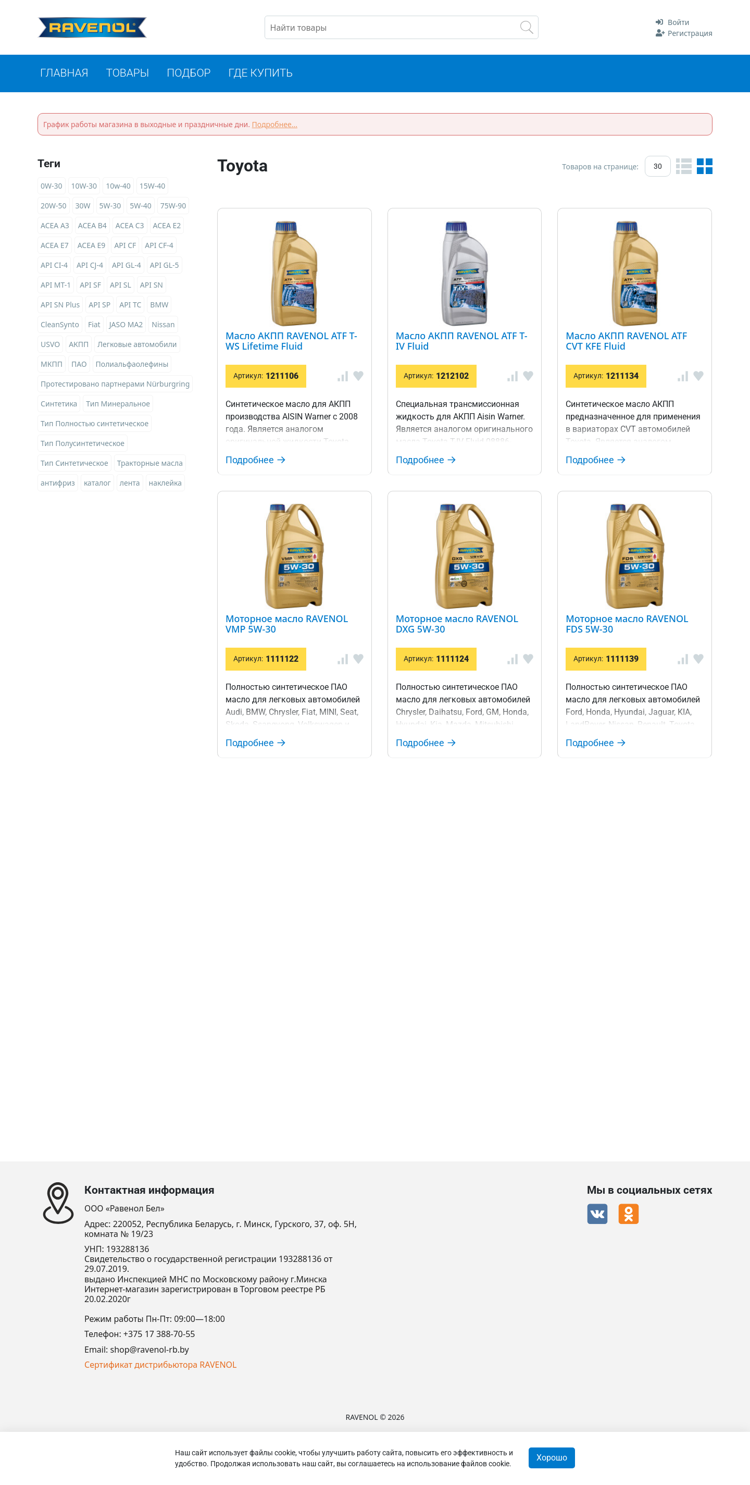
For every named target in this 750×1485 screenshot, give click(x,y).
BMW (159, 305)
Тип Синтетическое (74, 463)
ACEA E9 (92, 246)
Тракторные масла (150, 463)
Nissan (163, 325)
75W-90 (173, 206)
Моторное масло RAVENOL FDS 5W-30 (471, 991)
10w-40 (118, 186)
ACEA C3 (130, 226)
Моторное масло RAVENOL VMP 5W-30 (473, 661)
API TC (130, 305)
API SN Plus (60, 305)
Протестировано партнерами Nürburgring (115, 384)
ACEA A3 (55, 226)
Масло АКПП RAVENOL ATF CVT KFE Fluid (479, 509)
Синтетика (59, 404)
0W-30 (52, 186)
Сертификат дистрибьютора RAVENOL (160, 1365)
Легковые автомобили (137, 345)
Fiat (94, 325)
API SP (99, 305)
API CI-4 (54, 265)
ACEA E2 (167, 226)
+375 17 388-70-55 (159, 1335)
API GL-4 (126, 265)
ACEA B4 (92, 226)
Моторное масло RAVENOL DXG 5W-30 (472, 814)
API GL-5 (164, 265)
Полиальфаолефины (132, 364)
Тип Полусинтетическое (82, 444)
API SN (151, 285)
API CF (125, 246)
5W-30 (110, 206)
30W (83, 206)
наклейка (165, 483)
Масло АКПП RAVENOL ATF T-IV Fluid (465, 356)
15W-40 (153, 186)
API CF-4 (159, 246)
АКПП (79, 345)
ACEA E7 (55, 246)
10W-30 (84, 186)
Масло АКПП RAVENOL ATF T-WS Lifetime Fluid (499, 217)
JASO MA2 (126, 325)
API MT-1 (56, 285)
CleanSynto (60, 325)
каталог (97, 483)
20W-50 (54, 206)
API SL (120, 285)
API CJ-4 (90, 265)
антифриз (58, 483)
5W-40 (141, 206)
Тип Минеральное (118, 404)
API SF (90, 285)
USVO (50, 345)
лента (130, 483)
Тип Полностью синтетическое (94, 424)
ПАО (79, 364)
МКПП (52, 364)
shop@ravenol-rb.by (149, 1350)
